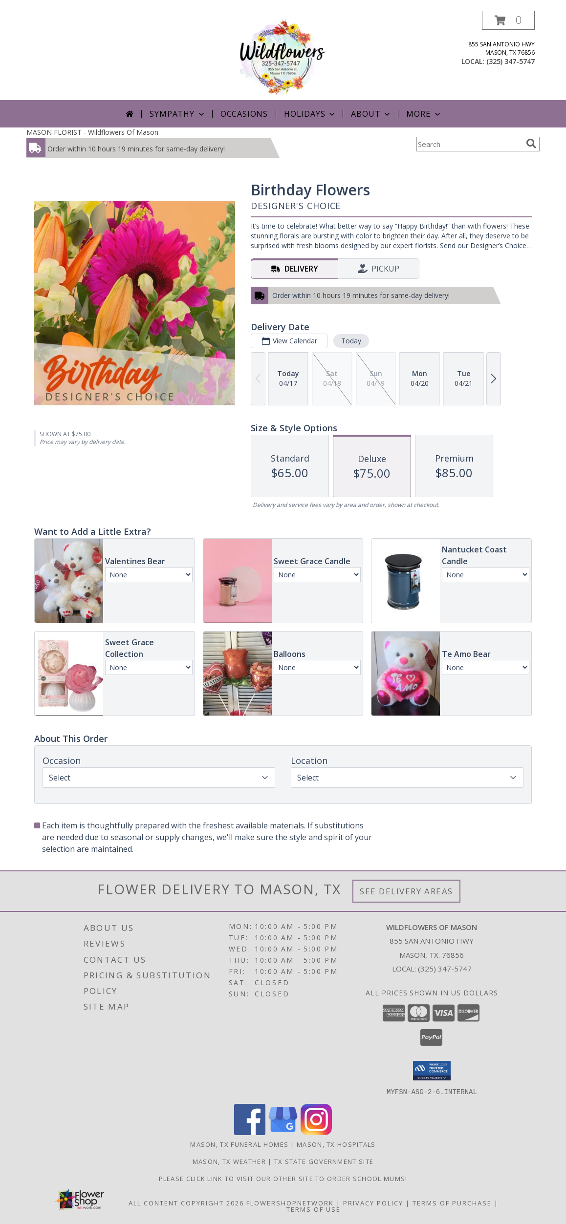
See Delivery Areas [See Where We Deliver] (406, 891)
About (371, 113)
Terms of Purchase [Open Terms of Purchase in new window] (452, 1202)
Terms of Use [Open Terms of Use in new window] (313, 1208)
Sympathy (178, 113)
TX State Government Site (323, 1161)
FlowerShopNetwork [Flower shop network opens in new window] (290, 1202)
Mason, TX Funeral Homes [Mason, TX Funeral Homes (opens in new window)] (239, 1144)
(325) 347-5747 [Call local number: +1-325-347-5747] (510, 61)
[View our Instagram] (316, 1132)
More (424, 113)
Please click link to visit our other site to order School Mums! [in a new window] (283, 1178)
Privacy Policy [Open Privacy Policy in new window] (373, 1202)
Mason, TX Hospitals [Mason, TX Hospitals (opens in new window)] (336, 1144)
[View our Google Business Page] (283, 1132)
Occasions (244, 113)
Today (351, 340)
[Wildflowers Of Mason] (283, 55)
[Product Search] (469, 144)
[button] (508, 20)
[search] (531, 143)
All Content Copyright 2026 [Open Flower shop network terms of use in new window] (186, 1202)
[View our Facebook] (249, 1132)
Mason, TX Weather (229, 1161)
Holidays (310, 113)
